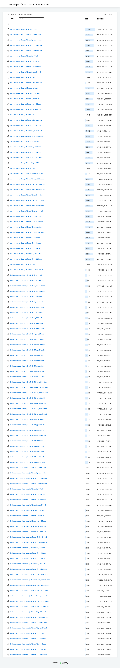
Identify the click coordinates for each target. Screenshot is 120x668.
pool (18, 4)
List (104, 14)
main (24, 4)
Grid (109, 14)
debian (11, 4)
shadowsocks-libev (40, 4)
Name (13, 19)
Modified (101, 19)
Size (86, 19)
